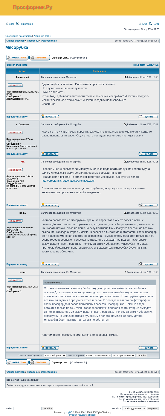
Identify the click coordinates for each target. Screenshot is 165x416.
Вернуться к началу (17, 117)
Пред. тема (139, 65)
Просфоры (33, 41)
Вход (10, 24)
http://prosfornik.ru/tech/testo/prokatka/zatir (68, 180)
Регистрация (24, 24)
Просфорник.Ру (32, 7)
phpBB (69, 412)
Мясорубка (16, 47)
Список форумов (15, 41)
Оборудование (49, 41)
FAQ (143, 24)
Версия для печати (17, 65)
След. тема (152, 65)
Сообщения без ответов (18, 36)
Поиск (154, 24)
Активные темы (42, 36)
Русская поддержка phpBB (82, 415)
